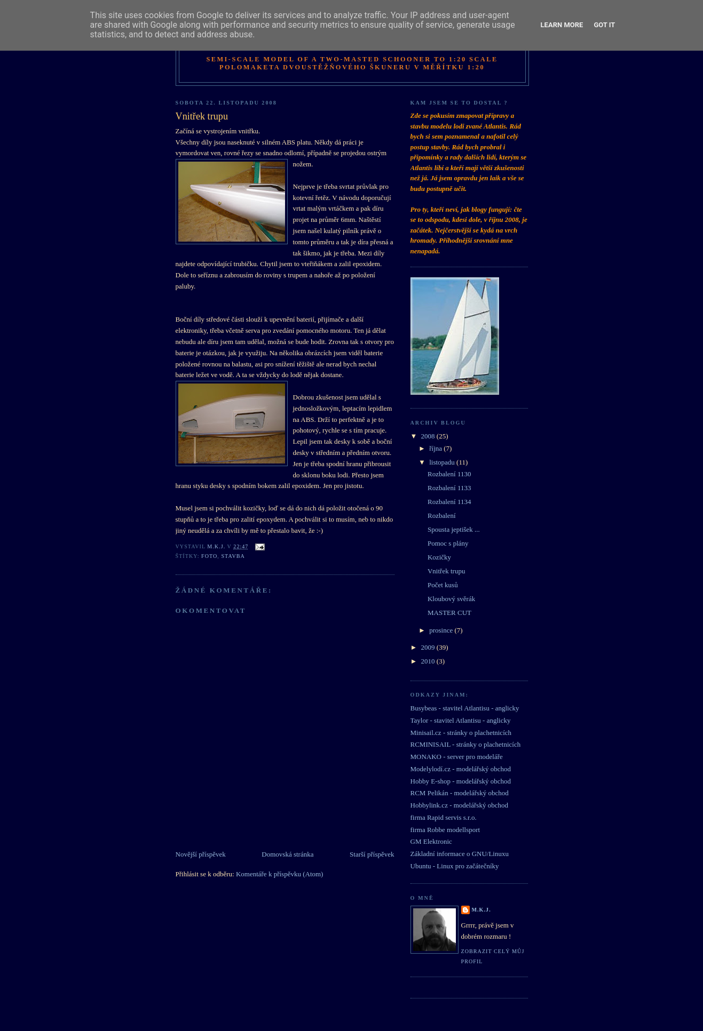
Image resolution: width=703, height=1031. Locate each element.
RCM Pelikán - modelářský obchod (459, 793)
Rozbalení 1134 (449, 502)
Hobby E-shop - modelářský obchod (460, 781)
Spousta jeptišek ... (454, 529)
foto (209, 556)
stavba (232, 556)
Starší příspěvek (372, 854)
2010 (429, 661)
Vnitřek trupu (446, 571)
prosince (441, 630)
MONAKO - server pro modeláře (456, 757)
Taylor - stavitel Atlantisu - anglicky (460, 720)
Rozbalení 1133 (449, 488)
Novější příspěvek (201, 854)
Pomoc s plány (448, 543)
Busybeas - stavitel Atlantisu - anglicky (464, 708)
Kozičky (439, 557)
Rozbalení (442, 515)
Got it (604, 25)
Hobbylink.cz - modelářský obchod (459, 805)
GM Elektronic (431, 841)
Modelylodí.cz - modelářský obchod (460, 769)
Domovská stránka (287, 854)
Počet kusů (443, 585)
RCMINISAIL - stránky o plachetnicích (465, 744)
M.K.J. (481, 910)
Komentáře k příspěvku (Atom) (279, 874)
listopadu (442, 462)
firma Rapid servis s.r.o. (443, 817)
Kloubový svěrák (451, 599)
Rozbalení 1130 (449, 474)
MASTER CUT (449, 613)
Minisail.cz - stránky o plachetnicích (461, 733)
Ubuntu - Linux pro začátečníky (454, 866)
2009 (429, 647)
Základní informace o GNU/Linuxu (459, 854)
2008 (429, 436)
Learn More (562, 25)
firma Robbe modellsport (445, 830)
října (436, 448)
